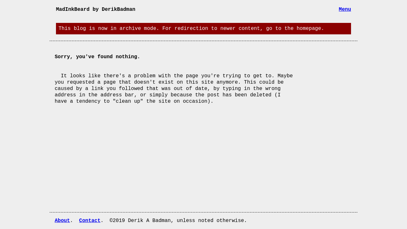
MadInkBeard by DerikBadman (95, 9)
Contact (89, 221)
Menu (345, 9)
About (62, 221)
